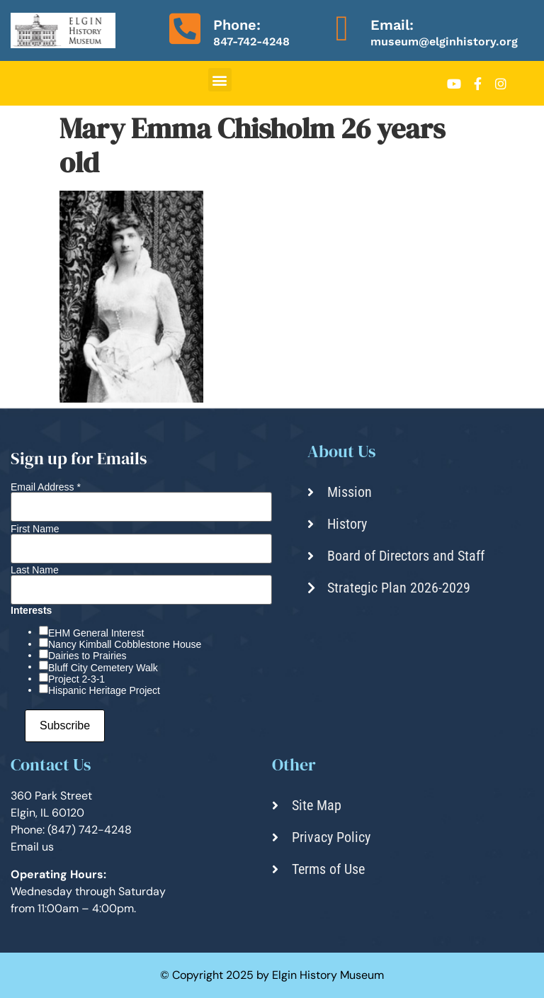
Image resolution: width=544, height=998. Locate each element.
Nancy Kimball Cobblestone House (124, 644)
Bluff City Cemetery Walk (103, 668)
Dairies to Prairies (87, 656)
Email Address (46, 487)
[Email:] (342, 28)
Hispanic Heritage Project (104, 690)
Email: (392, 24)
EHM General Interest (96, 633)
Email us (32, 846)
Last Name (35, 570)
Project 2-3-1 (76, 679)
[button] (220, 79)
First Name (35, 529)
